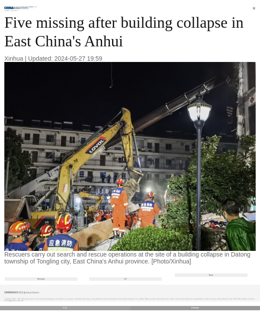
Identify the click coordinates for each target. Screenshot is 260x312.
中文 (65, 308)
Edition (33, 7)
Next (211, 275)
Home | (7, 11)
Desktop (195, 308)
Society (15, 11)
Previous (41, 279)
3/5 (125, 279)
